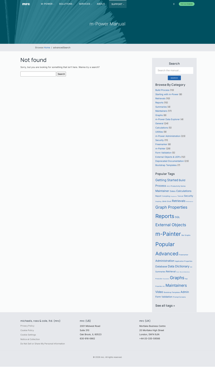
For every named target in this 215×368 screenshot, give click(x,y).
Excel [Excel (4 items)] (177, 272)
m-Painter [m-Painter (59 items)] (168, 233)
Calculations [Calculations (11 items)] (183, 191)
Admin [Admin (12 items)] (185, 292)
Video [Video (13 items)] (159, 292)
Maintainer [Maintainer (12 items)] (162, 191)
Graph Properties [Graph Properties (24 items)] (171, 207)
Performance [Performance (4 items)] (189, 201)
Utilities (159, 131)
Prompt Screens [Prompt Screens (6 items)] (179, 297)
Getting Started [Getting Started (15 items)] (166, 180)
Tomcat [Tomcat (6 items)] (180, 196)
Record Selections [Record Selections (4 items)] (185, 272)
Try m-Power (187, 4)
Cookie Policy (27, 330)
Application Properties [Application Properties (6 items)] (183, 261)
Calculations (161, 127)
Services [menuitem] (85, 3)
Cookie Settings (28, 335)
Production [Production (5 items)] (158, 279)
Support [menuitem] (118, 4)
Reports (159, 102)
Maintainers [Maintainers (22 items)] (176, 285)
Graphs (159, 115)
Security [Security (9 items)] (188, 196)
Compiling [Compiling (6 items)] (166, 196)
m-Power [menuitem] (47, 3)
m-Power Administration (167, 136)
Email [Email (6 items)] (169, 201)
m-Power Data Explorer (167, 119)
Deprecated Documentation (169, 161)
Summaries (161, 106)
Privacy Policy (27, 326)
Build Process (162, 90)
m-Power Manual (107, 23)
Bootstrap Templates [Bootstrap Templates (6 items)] (172, 292)
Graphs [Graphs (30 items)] (177, 277)
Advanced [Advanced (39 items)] (166, 253)
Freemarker (161, 144)
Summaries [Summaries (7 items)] (160, 272)
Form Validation (163, 152)
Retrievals (160, 98)
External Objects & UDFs (168, 157)
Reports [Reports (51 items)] (164, 216)
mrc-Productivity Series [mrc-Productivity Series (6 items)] (176, 186)
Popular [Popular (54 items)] (165, 244)
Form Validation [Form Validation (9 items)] (163, 296)
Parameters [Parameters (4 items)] (166, 278)
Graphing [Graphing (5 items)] (158, 201)
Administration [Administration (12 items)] (164, 260)
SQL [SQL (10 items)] (177, 217)
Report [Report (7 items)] (158, 196)
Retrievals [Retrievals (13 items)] (178, 201)
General (159, 123)
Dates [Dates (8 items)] (173, 191)
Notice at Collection (30, 340)
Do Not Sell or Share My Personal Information (44, 345)
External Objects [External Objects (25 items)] (170, 224)
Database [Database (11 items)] (161, 266)
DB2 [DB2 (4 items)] (191, 267)
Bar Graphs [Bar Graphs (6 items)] (186, 235)
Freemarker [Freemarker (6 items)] (183, 255)
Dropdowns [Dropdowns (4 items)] (174, 196)
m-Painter (160, 148)
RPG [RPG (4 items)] (164, 286)
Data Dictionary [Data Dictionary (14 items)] (178, 266)
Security (159, 140)
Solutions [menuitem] (66, 3)
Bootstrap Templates (166, 165)
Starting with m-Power (166, 94)
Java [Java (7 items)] (164, 201)
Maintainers (161, 111)
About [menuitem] (102, 3)
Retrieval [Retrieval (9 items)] (171, 271)
